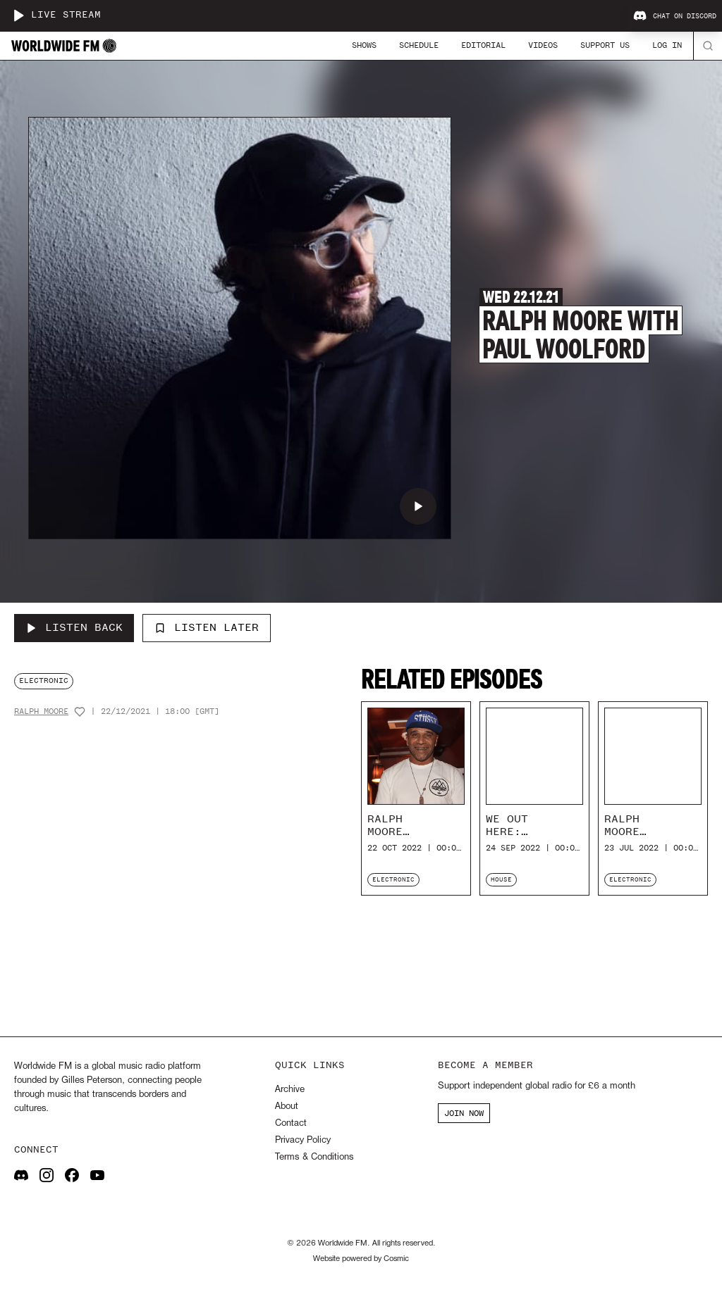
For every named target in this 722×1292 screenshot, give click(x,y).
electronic (43, 680)
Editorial (483, 45)
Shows (364, 45)
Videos (543, 45)
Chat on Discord (674, 16)
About (286, 1106)
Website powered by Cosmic (361, 1258)
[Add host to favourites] (79, 711)
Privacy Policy (303, 1140)
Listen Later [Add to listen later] (206, 627)
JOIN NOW (464, 1113)
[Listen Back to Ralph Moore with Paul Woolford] (74, 628)
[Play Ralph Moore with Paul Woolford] (418, 506)
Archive (290, 1089)
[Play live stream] (18, 15)
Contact (291, 1123)
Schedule (419, 45)
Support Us (605, 45)
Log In (667, 45)
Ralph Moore (41, 711)
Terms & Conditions (314, 1157)
